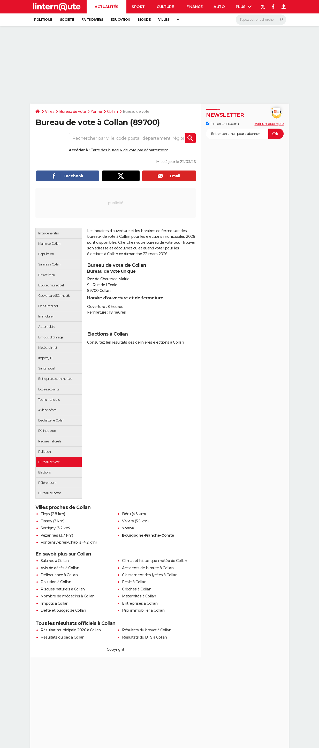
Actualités (106, 6)
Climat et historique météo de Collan (154, 560)
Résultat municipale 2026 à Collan (71, 630)
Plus (244, 6)
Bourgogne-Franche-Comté (148, 535)
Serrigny (48, 528)
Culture (165, 6)
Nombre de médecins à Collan (68, 596)
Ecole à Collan (134, 582)
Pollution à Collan (56, 582)
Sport (138, 6)
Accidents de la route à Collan (147, 568)
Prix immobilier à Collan (143, 610)
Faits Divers (92, 19)
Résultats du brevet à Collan (146, 630)
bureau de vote (159, 242)
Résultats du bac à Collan (63, 637)
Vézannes (49, 535)
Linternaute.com (222, 123)
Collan (112, 111)
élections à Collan (168, 342)
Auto (219, 6)
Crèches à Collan (136, 589)
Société (67, 19)
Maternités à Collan (139, 596)
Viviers (128, 521)
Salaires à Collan (55, 560)
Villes (163, 19)
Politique (43, 19)
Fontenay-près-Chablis (61, 542)
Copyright (115, 649)
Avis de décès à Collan (60, 568)
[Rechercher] (261, 19)
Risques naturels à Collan (63, 589)
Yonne (96, 111)
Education (120, 19)
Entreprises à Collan (139, 603)
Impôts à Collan (55, 603)
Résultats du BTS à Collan (144, 637)
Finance (194, 6)
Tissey (46, 521)
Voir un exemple (269, 123)
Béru (126, 514)
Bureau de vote (72, 111)
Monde (144, 19)
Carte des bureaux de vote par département (129, 150)
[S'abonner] (245, 134)
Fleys (45, 514)
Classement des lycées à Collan (149, 575)
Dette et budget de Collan (63, 610)
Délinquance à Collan (59, 575)
